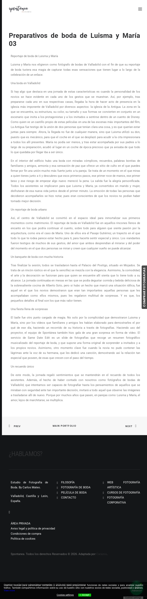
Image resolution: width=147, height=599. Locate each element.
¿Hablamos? (25, 454)
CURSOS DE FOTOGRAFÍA (123, 492)
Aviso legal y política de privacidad (33, 528)
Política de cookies (23, 538)
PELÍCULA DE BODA (74, 492)
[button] (9, 512)
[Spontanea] (20, 9)
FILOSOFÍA (68, 482)
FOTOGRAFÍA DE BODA (76, 487)
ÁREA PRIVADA (20, 523)
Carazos (101, 554)
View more (9, 590)
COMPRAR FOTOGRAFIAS (144, 287)
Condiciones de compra (26, 533)
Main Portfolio (64, 425)
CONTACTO (68, 497)
